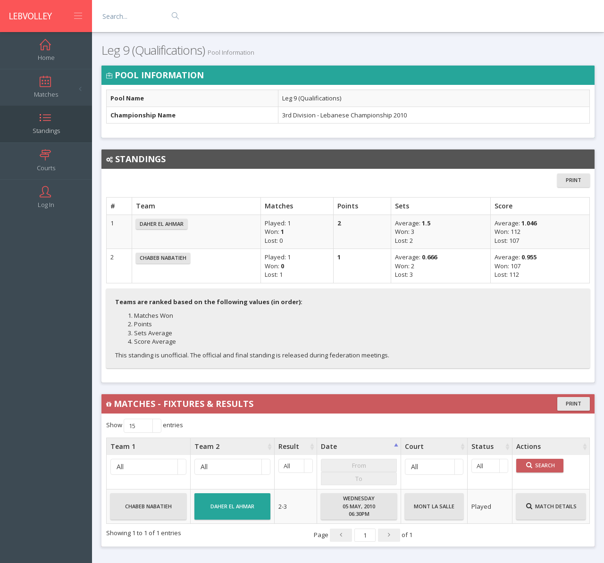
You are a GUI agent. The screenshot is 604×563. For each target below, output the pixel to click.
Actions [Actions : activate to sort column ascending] (528, 446)
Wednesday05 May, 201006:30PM (359, 506)
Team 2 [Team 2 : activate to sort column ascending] (206, 446)
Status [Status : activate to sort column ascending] (482, 446)
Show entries (144, 426)
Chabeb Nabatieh (163, 257)
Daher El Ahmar (162, 223)
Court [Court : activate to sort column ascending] (414, 446)
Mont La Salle (434, 510)
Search (540, 465)
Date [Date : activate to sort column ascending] (329, 446)
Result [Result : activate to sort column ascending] (288, 446)
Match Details (551, 510)
